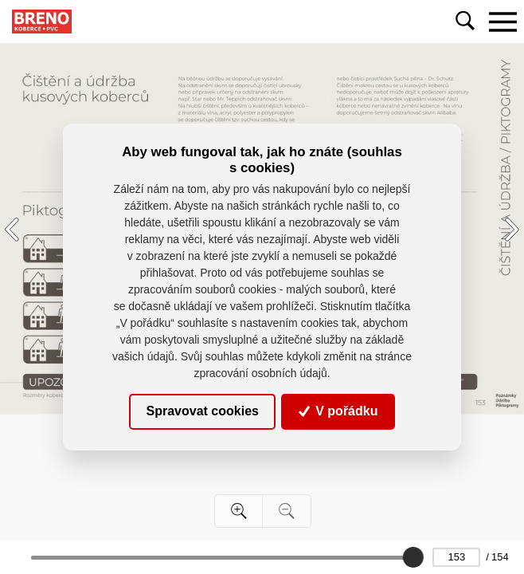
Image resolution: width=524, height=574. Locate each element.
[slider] (413, 557)
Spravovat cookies (203, 411)
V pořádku (338, 411)
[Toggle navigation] (502, 21)
